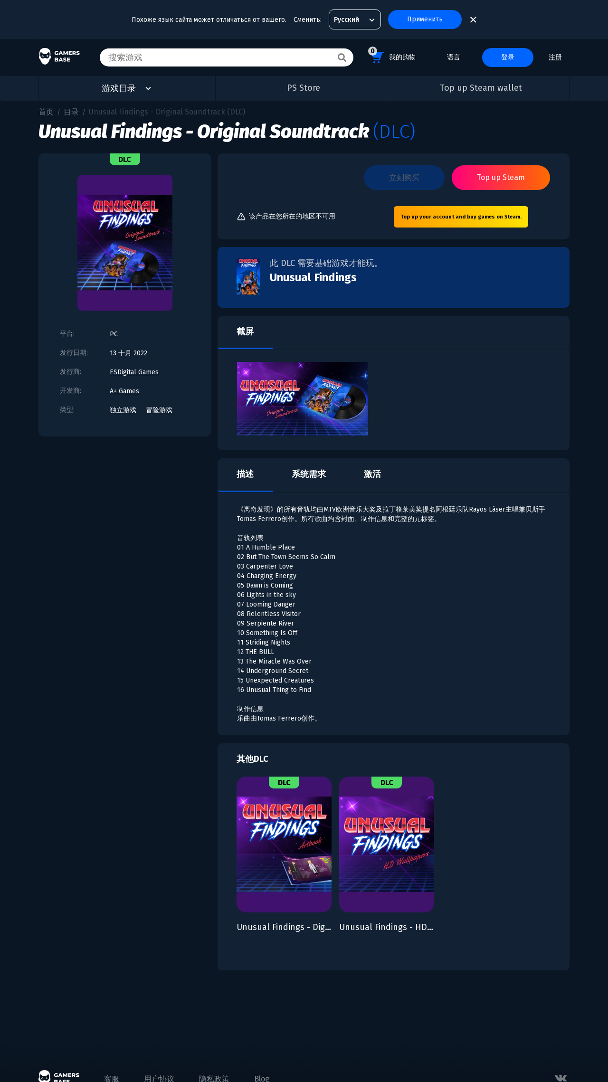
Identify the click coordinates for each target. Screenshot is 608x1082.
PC (114, 334)
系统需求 (309, 474)
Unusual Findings (313, 277)
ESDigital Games (134, 372)
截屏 (245, 331)
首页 (46, 111)
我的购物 (392, 56)
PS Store (303, 88)
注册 (555, 57)
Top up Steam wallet (481, 88)
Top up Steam (501, 177)
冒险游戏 (159, 410)
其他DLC (252, 759)
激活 (372, 474)
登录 (507, 57)
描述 (245, 474)
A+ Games (124, 391)
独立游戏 (123, 410)
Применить (425, 19)
